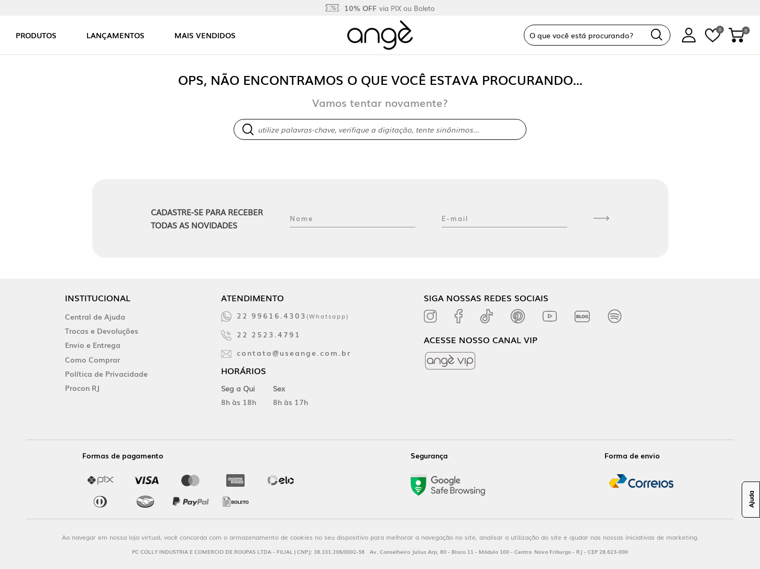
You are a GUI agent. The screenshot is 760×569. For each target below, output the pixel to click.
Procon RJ (82, 387)
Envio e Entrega (92, 345)
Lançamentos (115, 35)
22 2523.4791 (269, 334)
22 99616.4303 (293, 315)
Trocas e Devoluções (101, 330)
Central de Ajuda (95, 316)
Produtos (36, 35)
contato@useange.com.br (294, 352)
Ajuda (751, 499)
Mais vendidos (205, 35)
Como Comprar (92, 359)
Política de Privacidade (106, 373)
